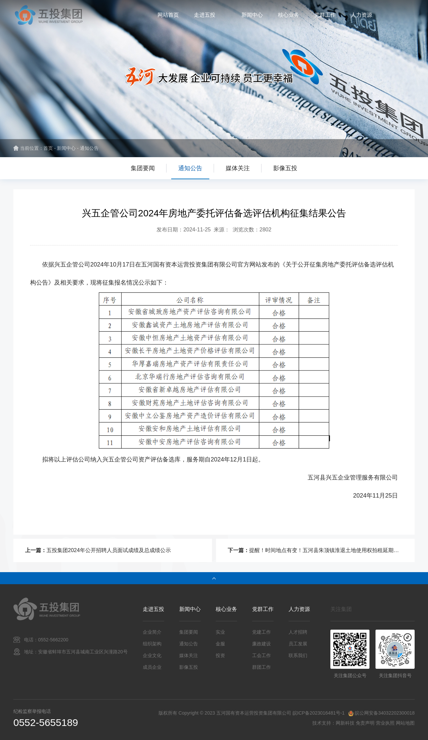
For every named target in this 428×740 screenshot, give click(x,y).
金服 (220, 643)
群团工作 (261, 667)
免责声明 (365, 723)
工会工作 (261, 655)
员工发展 (298, 643)
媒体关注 (238, 168)
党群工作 (325, 15)
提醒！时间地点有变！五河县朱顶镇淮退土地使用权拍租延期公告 (326, 550)
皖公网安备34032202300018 (385, 713)
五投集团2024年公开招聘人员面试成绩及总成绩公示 (108, 550)
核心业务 (288, 15)
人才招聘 (298, 632)
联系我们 (298, 655)
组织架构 (152, 643)
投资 (220, 655)
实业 (220, 632)
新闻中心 (252, 15)
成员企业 (152, 667)
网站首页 (168, 15)
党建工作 (261, 632)
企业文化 (152, 655)
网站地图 (405, 723)
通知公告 (89, 148)
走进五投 (204, 15)
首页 (48, 148)
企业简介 (152, 632)
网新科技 (345, 723)
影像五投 (285, 168)
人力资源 (361, 15)
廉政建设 (261, 643)
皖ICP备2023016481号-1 (318, 713)
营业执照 (385, 723)
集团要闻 (143, 168)
